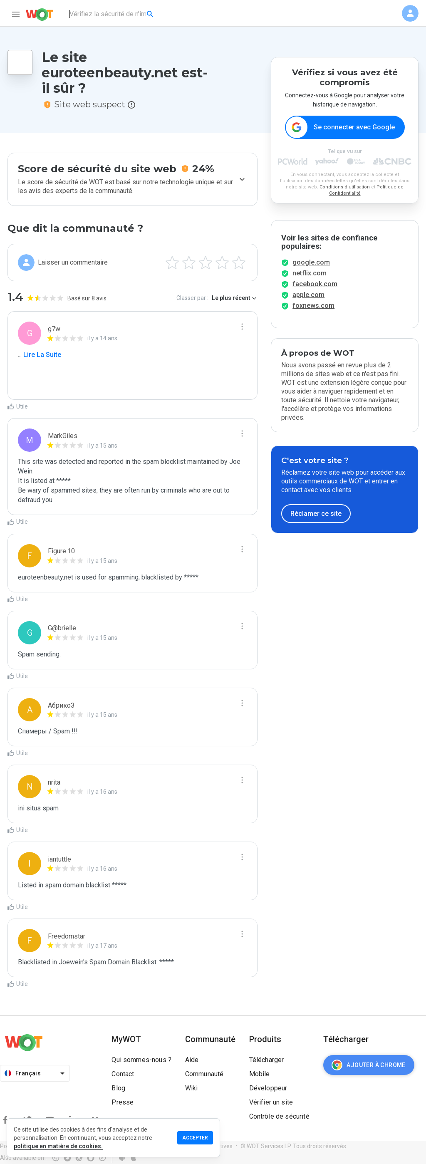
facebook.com (314, 284)
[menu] (16, 14)
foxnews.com (313, 306)
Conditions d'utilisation (345, 187)
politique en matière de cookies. (58, 1146)
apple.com (308, 295)
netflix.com (309, 273)
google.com (311, 262)
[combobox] (112, 14)
